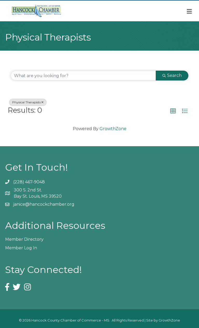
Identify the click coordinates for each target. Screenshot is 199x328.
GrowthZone (113, 128)
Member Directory (24, 239)
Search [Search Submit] (172, 75)
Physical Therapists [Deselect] (28, 102)
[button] (173, 111)
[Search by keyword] (83, 76)
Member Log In (21, 247)
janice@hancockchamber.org (43, 204)
